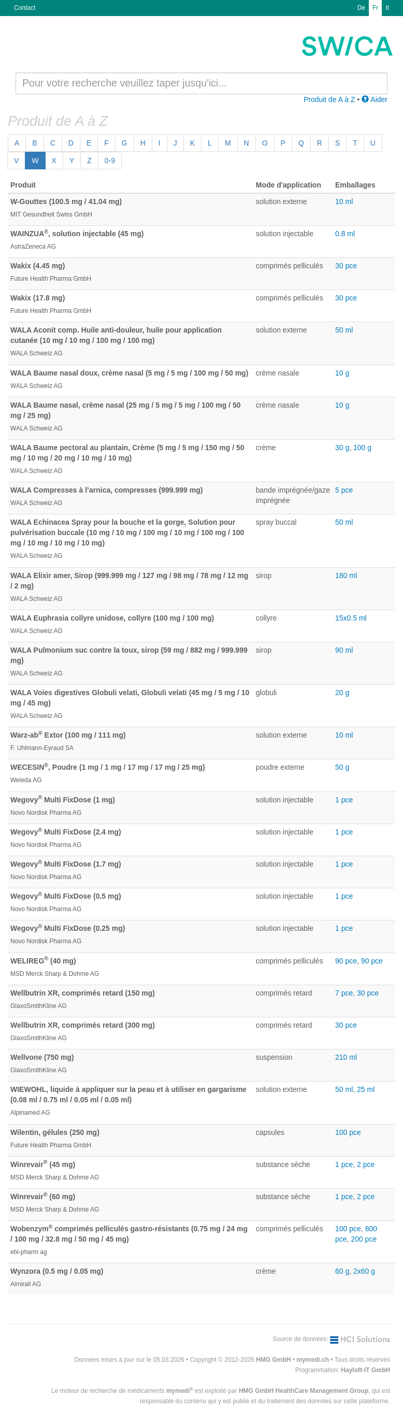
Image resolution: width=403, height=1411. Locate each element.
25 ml (366, 1089)
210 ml (346, 1057)
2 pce (366, 1164)
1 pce (344, 800)
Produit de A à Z (329, 99)
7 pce (344, 993)
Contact (24, 7)
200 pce (364, 1239)
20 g (342, 692)
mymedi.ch (312, 1359)
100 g (362, 447)
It (387, 7)
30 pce (346, 266)
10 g (342, 373)
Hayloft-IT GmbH (365, 1370)
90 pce (346, 961)
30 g (342, 447)
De (361, 7)
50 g (342, 767)
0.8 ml (345, 233)
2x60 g (364, 1271)
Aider (374, 99)
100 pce (348, 1132)
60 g (342, 1271)
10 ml (344, 201)
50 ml (344, 330)
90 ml (344, 650)
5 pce (344, 490)
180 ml (346, 575)
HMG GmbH (273, 1359)
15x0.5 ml (351, 618)
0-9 (110, 160)
